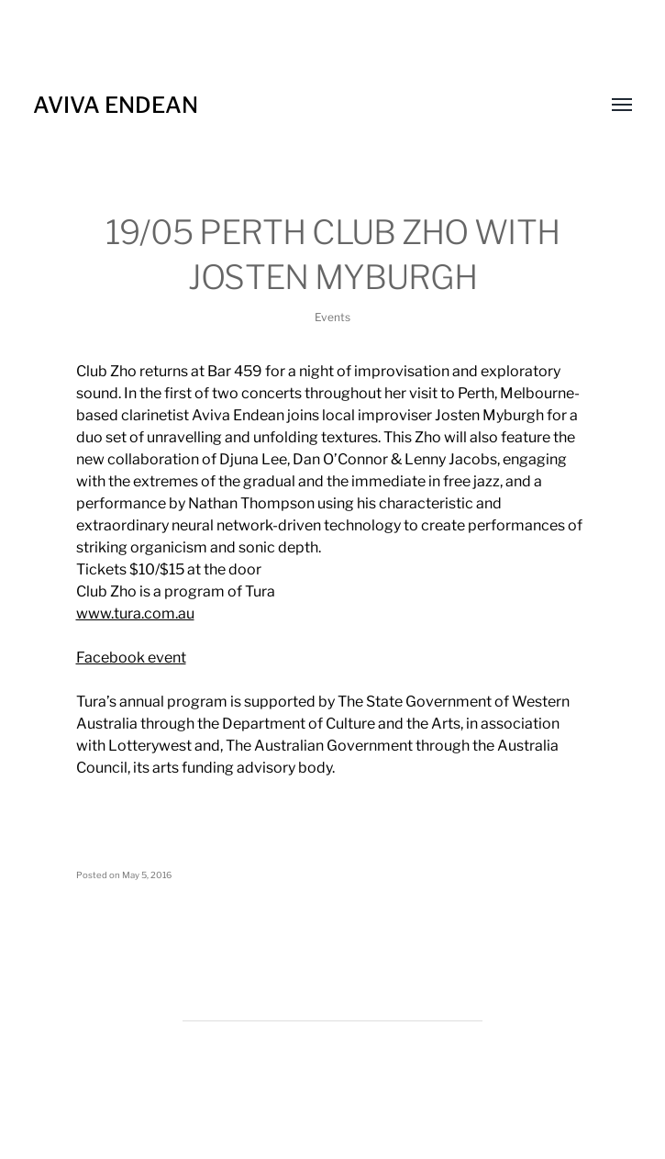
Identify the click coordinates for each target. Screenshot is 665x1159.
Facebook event (131, 657)
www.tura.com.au (135, 613)
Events (332, 317)
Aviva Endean (115, 105)
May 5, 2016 (147, 875)
